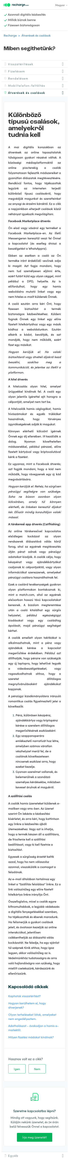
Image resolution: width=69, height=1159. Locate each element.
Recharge (10, 35)
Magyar (61, 5)
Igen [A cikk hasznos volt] (17, 1069)
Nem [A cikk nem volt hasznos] (37, 1069)
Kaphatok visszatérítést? (24, 996)
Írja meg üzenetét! (34, 1137)
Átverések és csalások (36, 35)
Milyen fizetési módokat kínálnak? (31, 1037)
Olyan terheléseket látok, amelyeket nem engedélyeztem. (32, 1016)
